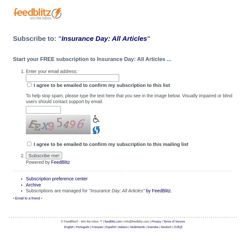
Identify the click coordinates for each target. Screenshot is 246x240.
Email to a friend (27, 198)
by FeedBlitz (158, 190)
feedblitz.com (113, 221)
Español (110, 227)
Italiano (123, 227)
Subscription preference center (57, 178)
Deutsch (166, 227)
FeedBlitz (60, 162)
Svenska (153, 227)
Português (82, 227)
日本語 (178, 227)
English (69, 227)
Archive (33, 184)
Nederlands (137, 227)
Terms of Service (174, 221)
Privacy (156, 221)
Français (97, 227)
